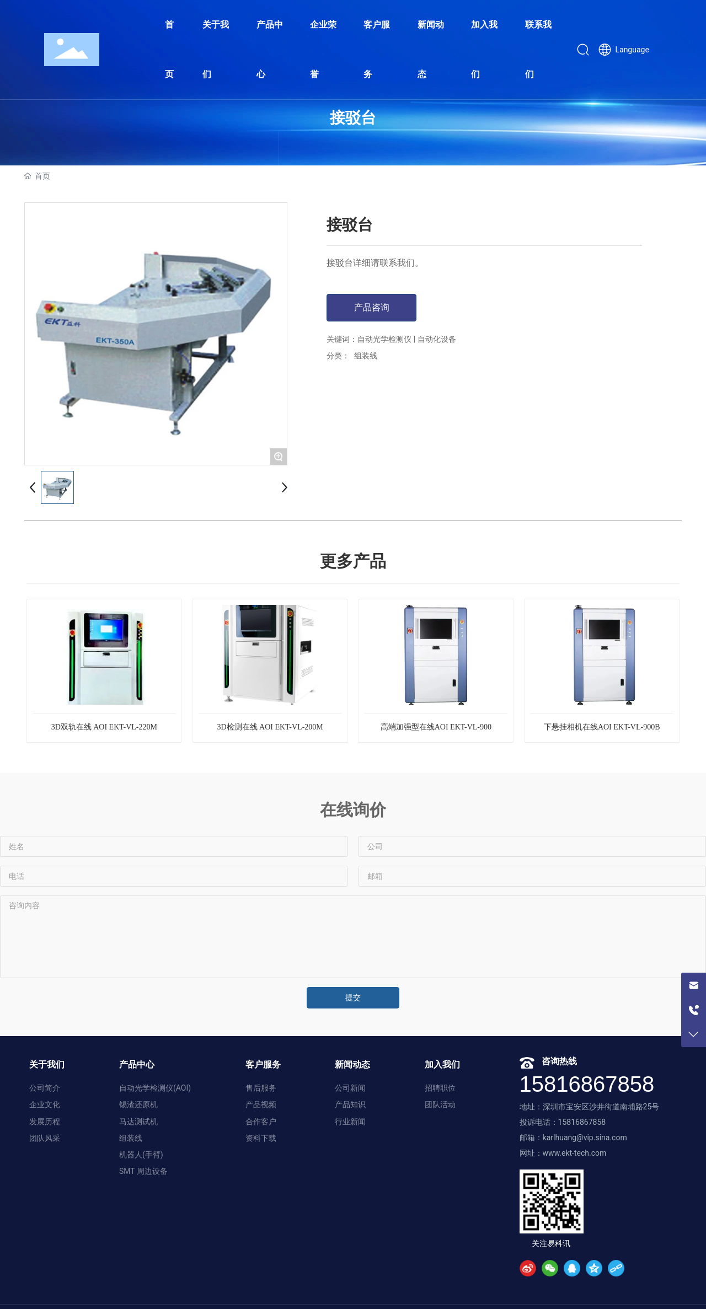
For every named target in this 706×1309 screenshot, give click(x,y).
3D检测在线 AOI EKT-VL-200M (270, 727)
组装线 (365, 355)
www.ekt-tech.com (575, 1153)
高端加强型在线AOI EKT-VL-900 (436, 727)
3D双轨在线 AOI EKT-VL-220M (104, 727)
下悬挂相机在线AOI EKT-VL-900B (602, 727)
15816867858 (587, 1084)
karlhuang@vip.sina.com (585, 1137)
